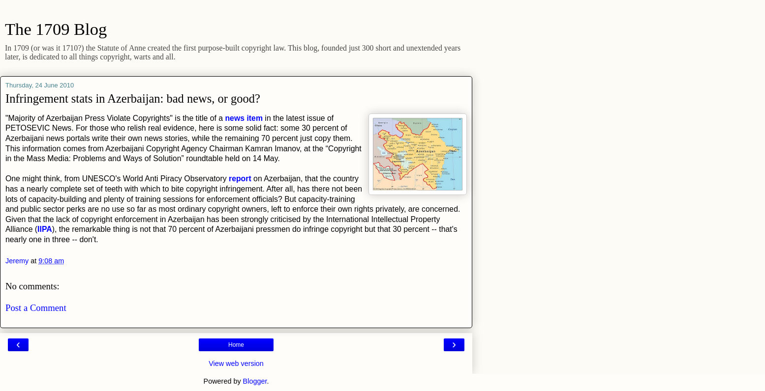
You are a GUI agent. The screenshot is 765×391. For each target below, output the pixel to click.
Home (236, 344)
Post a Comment (35, 308)
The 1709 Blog (56, 29)
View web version (236, 363)
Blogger (255, 381)
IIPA (44, 229)
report (241, 178)
